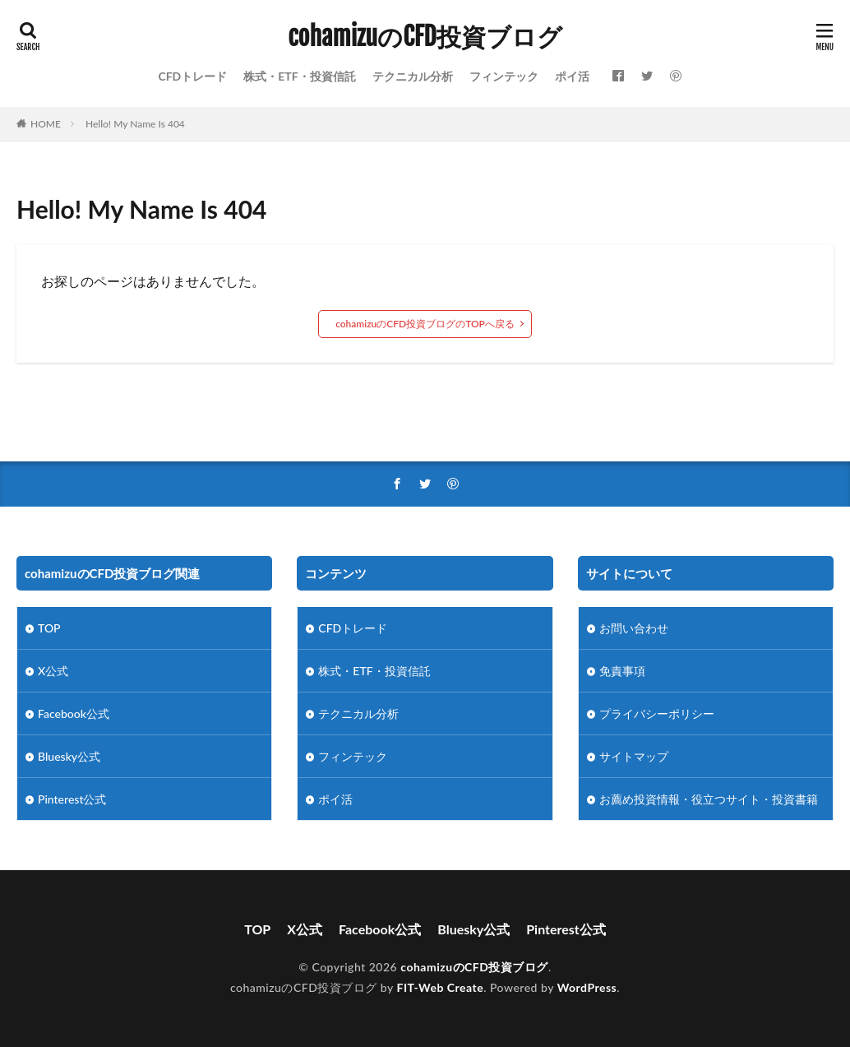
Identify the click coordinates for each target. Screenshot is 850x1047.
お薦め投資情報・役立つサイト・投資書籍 (708, 799)
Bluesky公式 (69, 756)
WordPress (587, 987)
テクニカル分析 (412, 76)
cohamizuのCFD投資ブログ (425, 37)
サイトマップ (633, 756)
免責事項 (622, 671)
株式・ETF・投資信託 (299, 76)
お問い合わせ (633, 628)
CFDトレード (192, 76)
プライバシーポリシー (656, 713)
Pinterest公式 (72, 799)
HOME (45, 124)
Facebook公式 (73, 713)
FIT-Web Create (440, 987)
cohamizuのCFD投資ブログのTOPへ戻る (425, 323)
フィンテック (503, 76)
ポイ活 (572, 76)
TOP (49, 628)
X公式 (53, 671)
